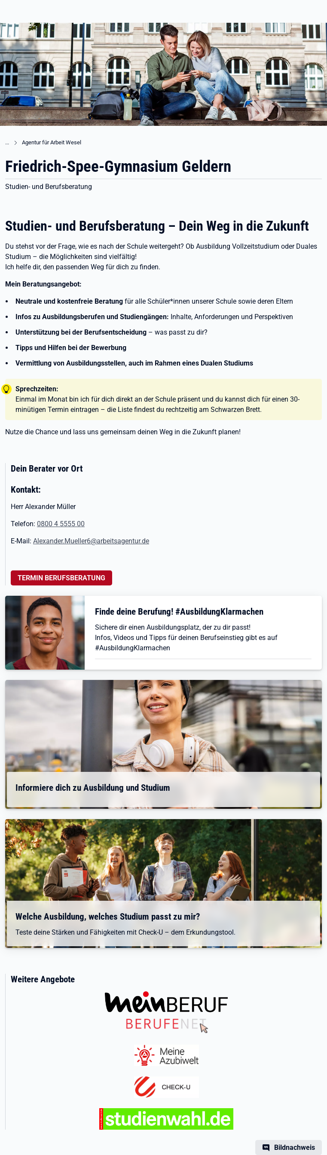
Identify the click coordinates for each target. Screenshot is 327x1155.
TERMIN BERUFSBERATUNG (61, 578)
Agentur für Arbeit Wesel (51, 142)
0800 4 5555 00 (61, 524)
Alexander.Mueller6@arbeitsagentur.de (91, 541)
